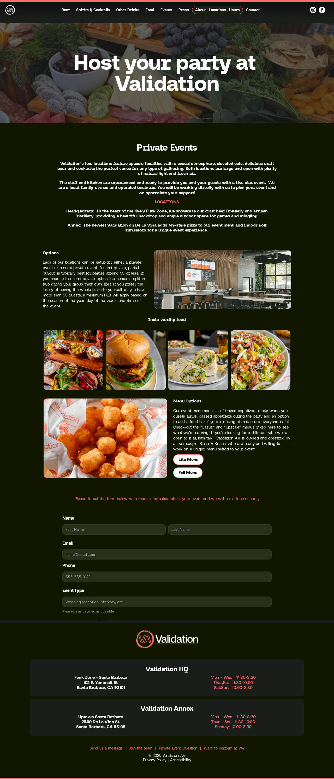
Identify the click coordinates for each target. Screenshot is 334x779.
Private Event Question (178, 748)
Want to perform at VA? (224, 748)
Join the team (140, 748)
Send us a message (106, 748)
